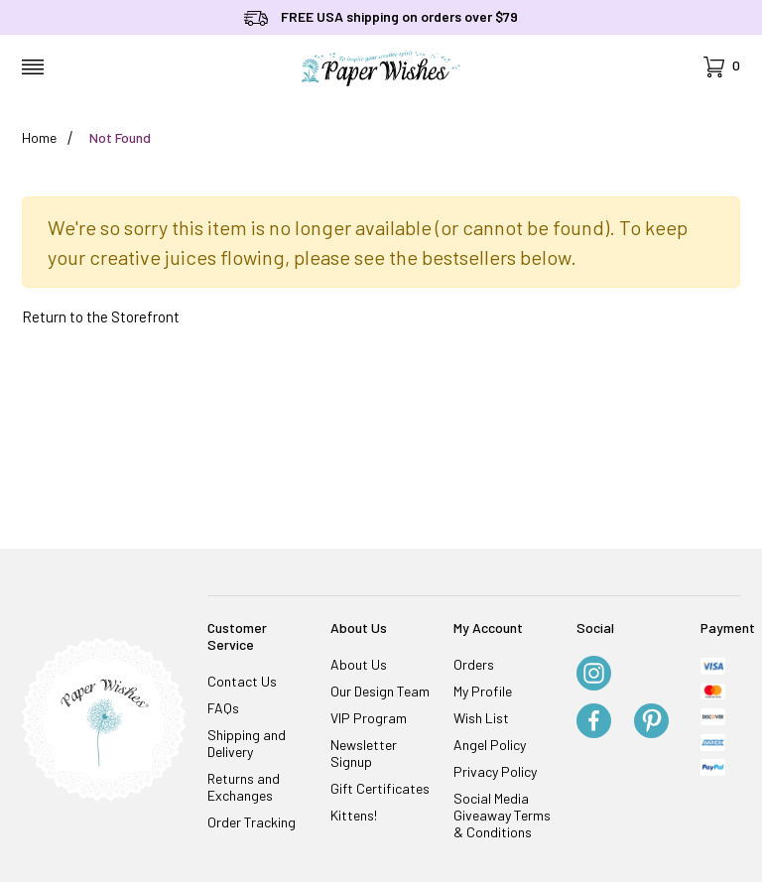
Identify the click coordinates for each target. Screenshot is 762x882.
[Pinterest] (651, 722)
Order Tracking (251, 822)
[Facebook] (593, 722)
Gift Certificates (380, 788)
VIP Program (368, 717)
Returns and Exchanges (243, 787)
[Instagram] (593, 674)
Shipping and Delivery (246, 743)
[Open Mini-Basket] (721, 67)
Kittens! (353, 815)
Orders (473, 664)
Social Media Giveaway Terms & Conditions (502, 815)
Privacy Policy (495, 771)
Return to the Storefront (101, 316)
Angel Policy (489, 744)
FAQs (223, 707)
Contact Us (242, 681)
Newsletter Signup (363, 753)
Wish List (481, 717)
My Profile (482, 691)
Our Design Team (380, 691)
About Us (358, 664)
